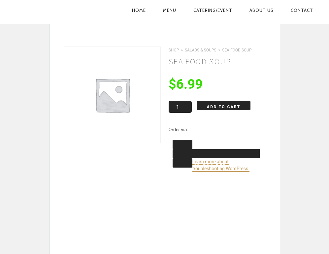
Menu (169, 10)
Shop (173, 50)
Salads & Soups (200, 50)
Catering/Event (212, 10)
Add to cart (223, 107)
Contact (302, 10)
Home (139, 10)
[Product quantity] (179, 107)
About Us (261, 10)
